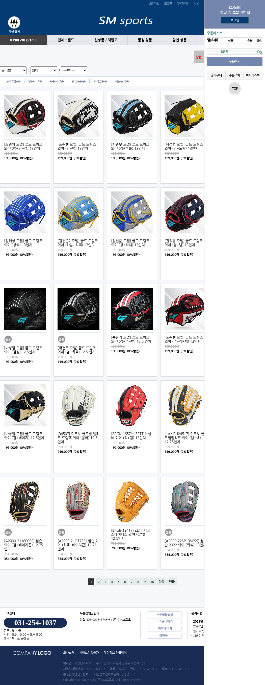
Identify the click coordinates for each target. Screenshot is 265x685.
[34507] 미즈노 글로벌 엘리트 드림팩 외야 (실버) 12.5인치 (78, 438)
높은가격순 (57, 81)
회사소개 (68, 652)
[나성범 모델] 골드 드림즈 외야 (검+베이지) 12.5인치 (24, 436)
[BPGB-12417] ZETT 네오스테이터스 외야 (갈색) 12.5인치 (130, 534)
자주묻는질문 (164, 614)
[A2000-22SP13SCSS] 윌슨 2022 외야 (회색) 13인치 (185, 543)
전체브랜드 (66, 40)
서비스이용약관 (89, 652)
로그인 (235, 20)
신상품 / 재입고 (105, 40)
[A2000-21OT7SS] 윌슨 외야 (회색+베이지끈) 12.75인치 (78, 545)
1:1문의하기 (165, 621)
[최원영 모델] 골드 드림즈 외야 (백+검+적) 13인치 (23, 146)
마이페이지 (182, 3)
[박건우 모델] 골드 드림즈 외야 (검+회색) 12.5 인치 (77, 350)
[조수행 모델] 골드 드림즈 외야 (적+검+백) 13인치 (184, 339)
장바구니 (216, 75)
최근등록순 (122, 81)
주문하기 (234, 61)
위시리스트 (253, 75)
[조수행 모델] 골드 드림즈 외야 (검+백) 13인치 (77, 146)
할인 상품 (179, 40)
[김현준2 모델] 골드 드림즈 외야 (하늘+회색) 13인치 (78, 243)
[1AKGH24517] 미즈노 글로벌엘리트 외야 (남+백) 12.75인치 (184, 438)
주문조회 (234, 75)
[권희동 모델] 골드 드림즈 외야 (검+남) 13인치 (184, 243)
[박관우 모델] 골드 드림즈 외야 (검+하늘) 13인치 (130, 146)
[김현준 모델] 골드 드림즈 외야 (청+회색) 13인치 (130, 243)
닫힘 (198, 57)
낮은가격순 (35, 81)
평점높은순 (79, 81)
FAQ (196, 3)
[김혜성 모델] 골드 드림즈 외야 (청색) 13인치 (23, 243)
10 (152, 581)
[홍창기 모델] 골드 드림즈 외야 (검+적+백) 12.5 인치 (131, 339)
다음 (161, 581)
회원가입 (154, 3)
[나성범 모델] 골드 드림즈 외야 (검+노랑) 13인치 (184, 146)
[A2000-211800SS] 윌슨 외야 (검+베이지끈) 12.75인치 (23, 545)
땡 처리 (212, 40)
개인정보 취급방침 (115, 652)
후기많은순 (100, 81)
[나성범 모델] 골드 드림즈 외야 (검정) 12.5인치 (23, 350)
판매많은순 (13, 81)
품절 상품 (145, 40)
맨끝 (172, 581)
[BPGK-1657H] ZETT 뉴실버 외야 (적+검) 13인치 (131, 436)
